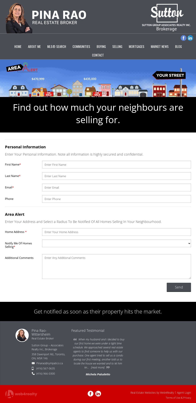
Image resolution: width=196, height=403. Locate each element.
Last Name (12, 176)
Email (9, 187)
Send (179, 287)
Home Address (16, 232)
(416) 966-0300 (45, 373)
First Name (13, 164)
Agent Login (184, 392)
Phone (9, 199)
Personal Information (25, 146)
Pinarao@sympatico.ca (49, 363)
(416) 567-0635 (45, 368)
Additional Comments (19, 258)
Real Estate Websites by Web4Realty (152, 392)
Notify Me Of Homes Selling (18, 245)
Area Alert (14, 214)
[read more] (98, 367)
